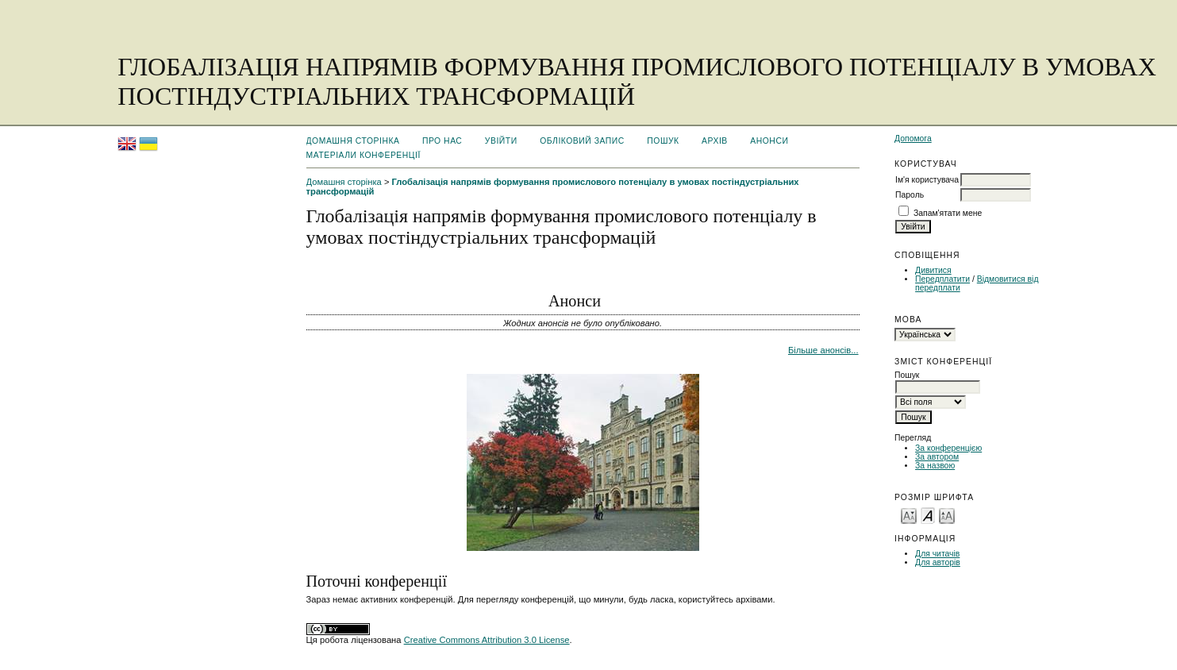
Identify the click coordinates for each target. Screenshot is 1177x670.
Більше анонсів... (823, 350)
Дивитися (933, 270)
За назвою (935, 465)
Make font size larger (947, 515)
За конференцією (948, 448)
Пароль (909, 195)
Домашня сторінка (353, 141)
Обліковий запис (582, 141)
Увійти (501, 141)
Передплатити (942, 279)
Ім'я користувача (927, 179)
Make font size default (928, 515)
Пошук (663, 141)
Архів (715, 141)
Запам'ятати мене (948, 213)
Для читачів (937, 553)
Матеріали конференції (363, 155)
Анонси (769, 141)
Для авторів (937, 562)
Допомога (913, 138)
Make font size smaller (909, 515)
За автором (937, 456)
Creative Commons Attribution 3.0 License (487, 640)
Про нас (442, 141)
